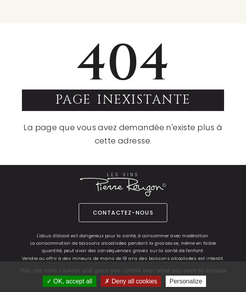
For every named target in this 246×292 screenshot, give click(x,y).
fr (204, 11)
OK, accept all (69, 281)
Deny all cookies (131, 281)
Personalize (186, 281)
